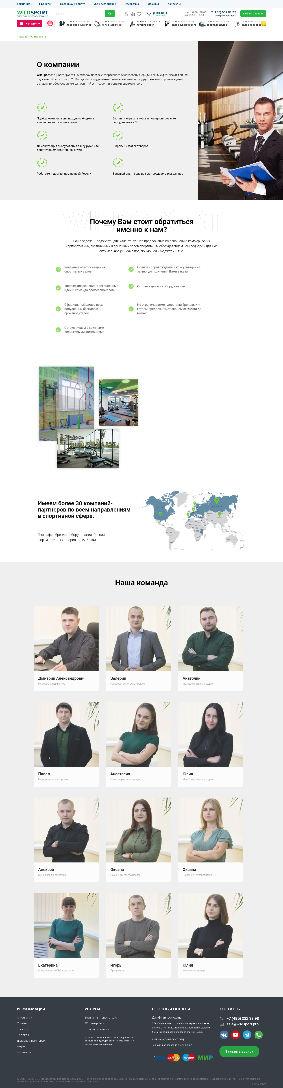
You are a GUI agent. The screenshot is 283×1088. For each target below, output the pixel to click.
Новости (22, 1029)
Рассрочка (132, 4)
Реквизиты (24, 1052)
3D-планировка (94, 1023)
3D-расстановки (105, 4)
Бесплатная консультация (100, 1017)
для (79, 23)
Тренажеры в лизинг (97, 1029)
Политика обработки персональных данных (111, 1078)
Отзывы (153, 4)
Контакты (174, 4)
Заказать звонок (239, 1052)
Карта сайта (259, 1084)
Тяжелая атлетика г (148, 23)
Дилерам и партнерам (31, 1041)
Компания (23, 4)
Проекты (45, 4)
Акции (21, 1046)
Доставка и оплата (72, 4)
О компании (24, 1017)
